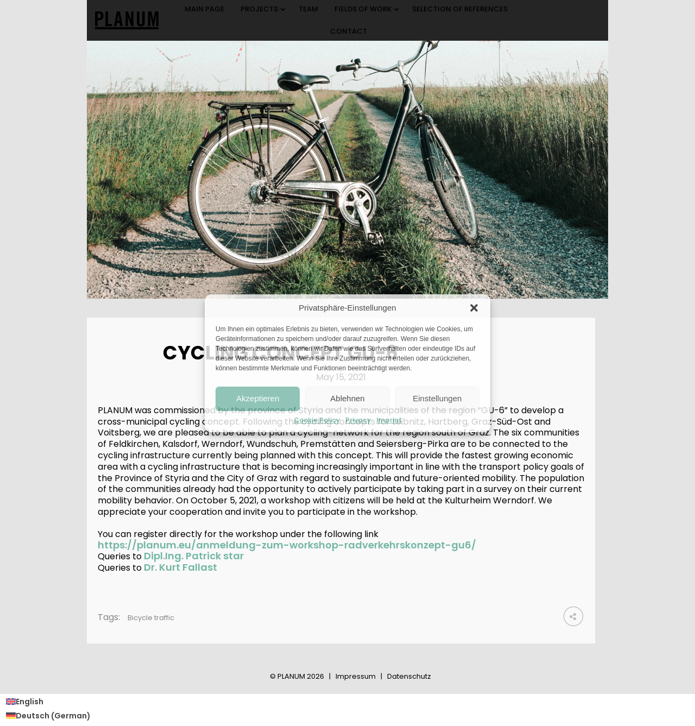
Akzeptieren (257, 398)
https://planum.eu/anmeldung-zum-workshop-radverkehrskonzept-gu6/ (287, 545)
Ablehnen (347, 398)
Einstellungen (437, 398)
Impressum (356, 676)
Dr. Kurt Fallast (180, 567)
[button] (474, 307)
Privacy (358, 420)
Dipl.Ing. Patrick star (194, 556)
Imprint (389, 420)
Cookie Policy (317, 420)
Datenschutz (409, 676)
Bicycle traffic (151, 618)
